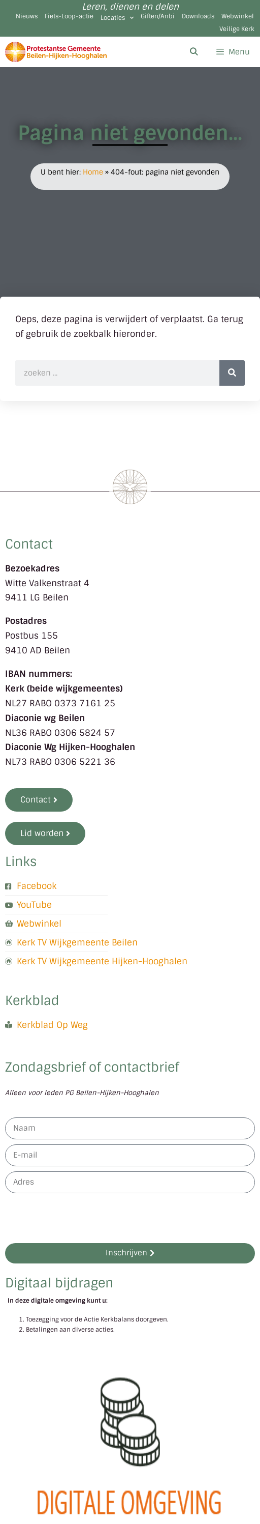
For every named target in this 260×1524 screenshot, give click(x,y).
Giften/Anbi (158, 16)
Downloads (198, 16)
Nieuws (27, 16)
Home (93, 172)
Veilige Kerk (236, 29)
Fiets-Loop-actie (69, 16)
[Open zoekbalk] (193, 52)
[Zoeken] (232, 373)
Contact (29, 544)
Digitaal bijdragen (59, 1283)
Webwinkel (237, 16)
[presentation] (82, 1218)
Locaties (117, 17)
